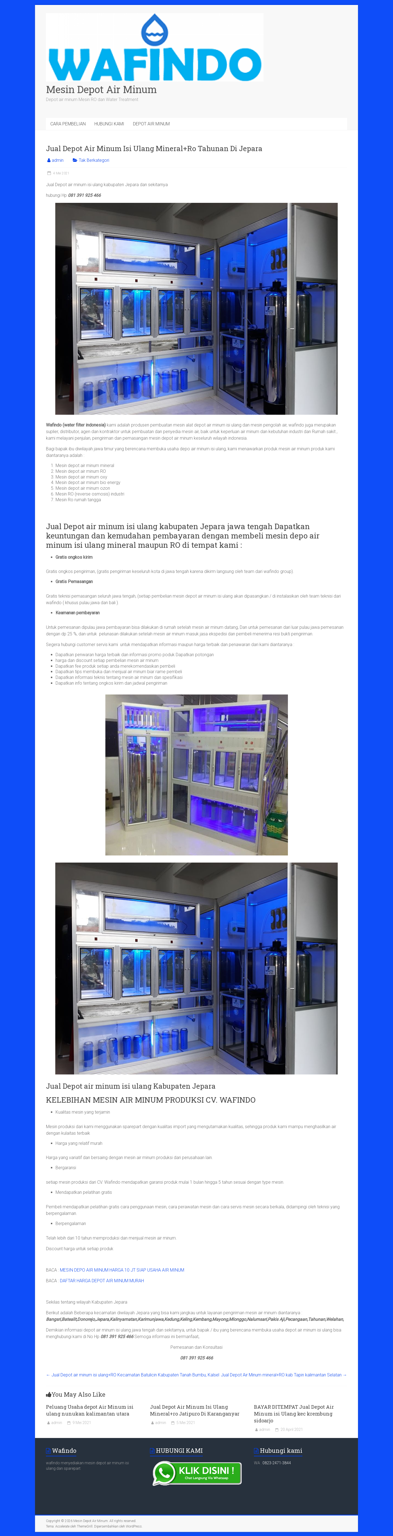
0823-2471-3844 (276, 1463)
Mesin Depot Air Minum (101, 89)
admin (57, 160)
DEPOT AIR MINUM (151, 123)
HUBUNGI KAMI (109, 123)
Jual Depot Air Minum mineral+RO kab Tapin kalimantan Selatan (284, 1374)
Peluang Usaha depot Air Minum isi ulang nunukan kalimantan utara (90, 1410)
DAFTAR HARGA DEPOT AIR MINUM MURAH (102, 1280)
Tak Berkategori (94, 160)
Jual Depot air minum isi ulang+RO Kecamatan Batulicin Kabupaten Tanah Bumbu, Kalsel (132, 1374)
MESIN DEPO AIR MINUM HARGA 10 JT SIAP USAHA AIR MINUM (122, 1270)
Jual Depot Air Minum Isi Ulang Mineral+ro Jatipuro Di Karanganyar (194, 1410)
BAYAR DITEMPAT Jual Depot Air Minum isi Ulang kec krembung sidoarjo (294, 1414)
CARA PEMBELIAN (68, 123)
